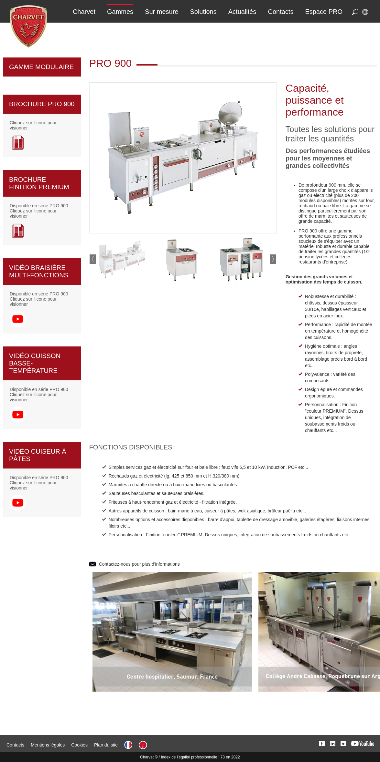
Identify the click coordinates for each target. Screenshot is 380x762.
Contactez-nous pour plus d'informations (139, 564)
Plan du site (106, 744)
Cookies (79, 744)
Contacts (15, 744)
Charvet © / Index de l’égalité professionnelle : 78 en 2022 (190, 757)
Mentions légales (48, 744)
